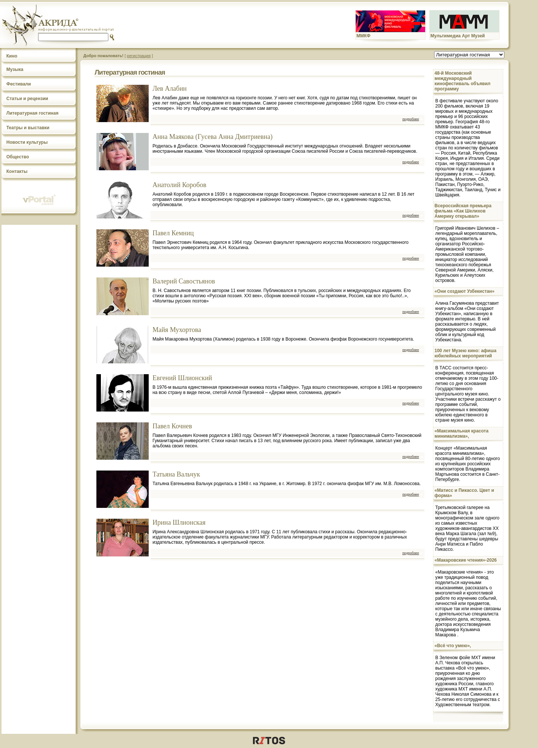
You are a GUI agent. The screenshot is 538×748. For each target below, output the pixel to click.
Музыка (14, 69)
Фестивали (18, 84)
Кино (11, 56)
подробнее (410, 119)
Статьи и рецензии (27, 98)
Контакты (17, 171)
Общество (17, 156)
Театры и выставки (27, 127)
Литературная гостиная (32, 113)
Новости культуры (26, 142)
